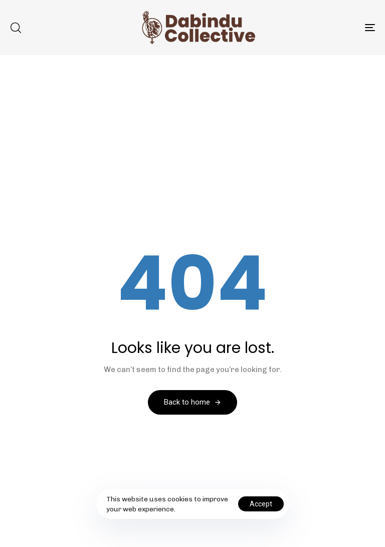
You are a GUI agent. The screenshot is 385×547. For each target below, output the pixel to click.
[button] (15, 27)
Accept (261, 504)
